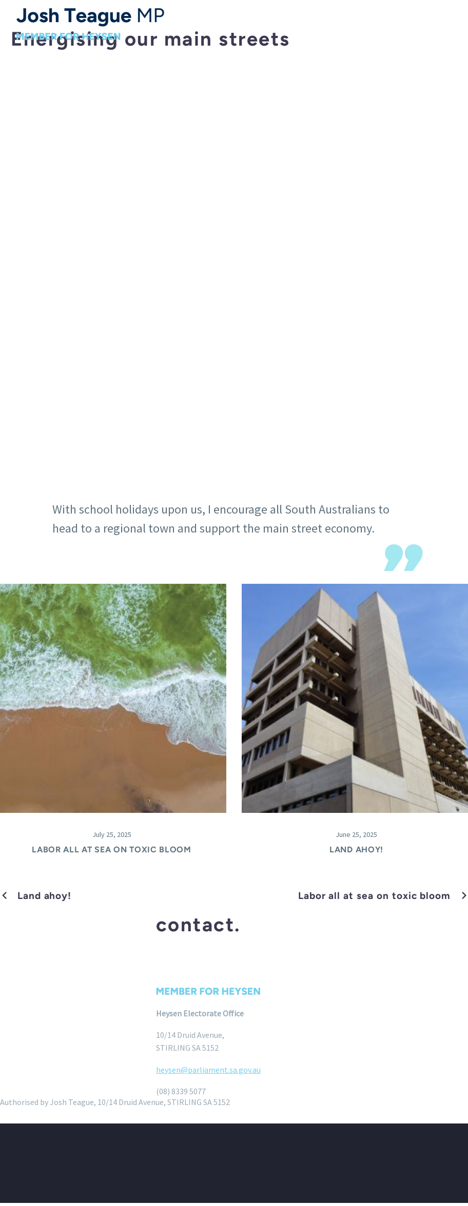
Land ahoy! (356, 852)
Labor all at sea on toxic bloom (111, 852)
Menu (450, 24)
